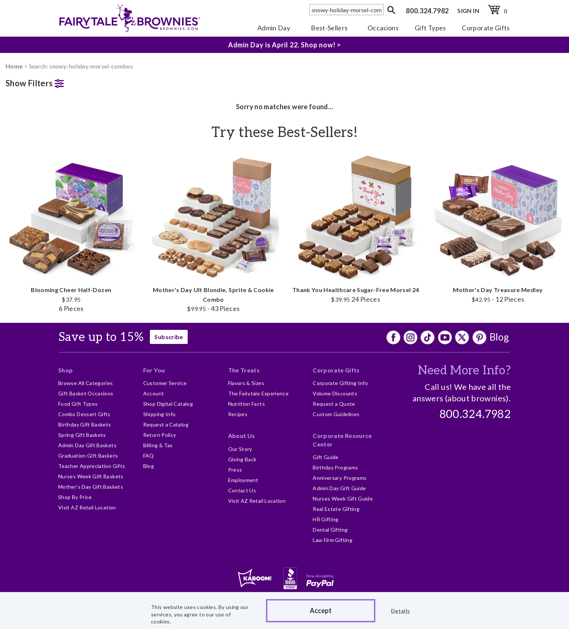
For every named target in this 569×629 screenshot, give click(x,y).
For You (154, 370)
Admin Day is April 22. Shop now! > (284, 45)
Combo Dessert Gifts (84, 414)
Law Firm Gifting (332, 540)
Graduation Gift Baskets (88, 455)
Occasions (383, 28)
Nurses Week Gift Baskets (91, 476)
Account (153, 393)
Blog (499, 337)
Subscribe (168, 336)
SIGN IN (468, 10)
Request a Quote (334, 404)
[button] (71, 81)
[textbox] (346, 9)
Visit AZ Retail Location (87, 507)
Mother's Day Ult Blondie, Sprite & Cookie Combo (213, 232)
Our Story (240, 449)
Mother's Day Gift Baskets (90, 487)
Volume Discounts (335, 393)
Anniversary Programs (339, 478)
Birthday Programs (335, 467)
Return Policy (159, 435)
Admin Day (273, 28)
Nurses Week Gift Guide (343, 498)
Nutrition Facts (246, 404)
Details (400, 611)
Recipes (238, 414)
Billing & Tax (158, 445)
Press (235, 469)
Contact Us (242, 490)
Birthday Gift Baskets (84, 424)
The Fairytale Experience (258, 393)
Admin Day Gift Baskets (87, 445)
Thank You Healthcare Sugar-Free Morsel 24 (355, 228)
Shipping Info (159, 414)
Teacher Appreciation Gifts (91, 466)
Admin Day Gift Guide (339, 488)
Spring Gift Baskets (82, 435)
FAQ (148, 455)
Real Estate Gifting (336, 509)
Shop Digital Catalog (168, 404)
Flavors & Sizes (246, 383)
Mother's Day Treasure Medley (498, 228)
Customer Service (165, 383)
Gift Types (430, 28)
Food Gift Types (78, 404)
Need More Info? (464, 371)
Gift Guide (326, 457)
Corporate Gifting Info (340, 383)
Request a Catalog (165, 424)
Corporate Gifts (486, 28)
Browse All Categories (85, 383)
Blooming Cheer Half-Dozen (71, 232)
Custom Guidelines (336, 414)
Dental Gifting (330, 529)
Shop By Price (75, 497)
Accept (321, 610)
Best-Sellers (329, 28)
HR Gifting (326, 519)
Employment (243, 480)
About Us (241, 435)
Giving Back (242, 459)
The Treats (244, 370)
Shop (65, 370)
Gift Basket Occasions (86, 393)
